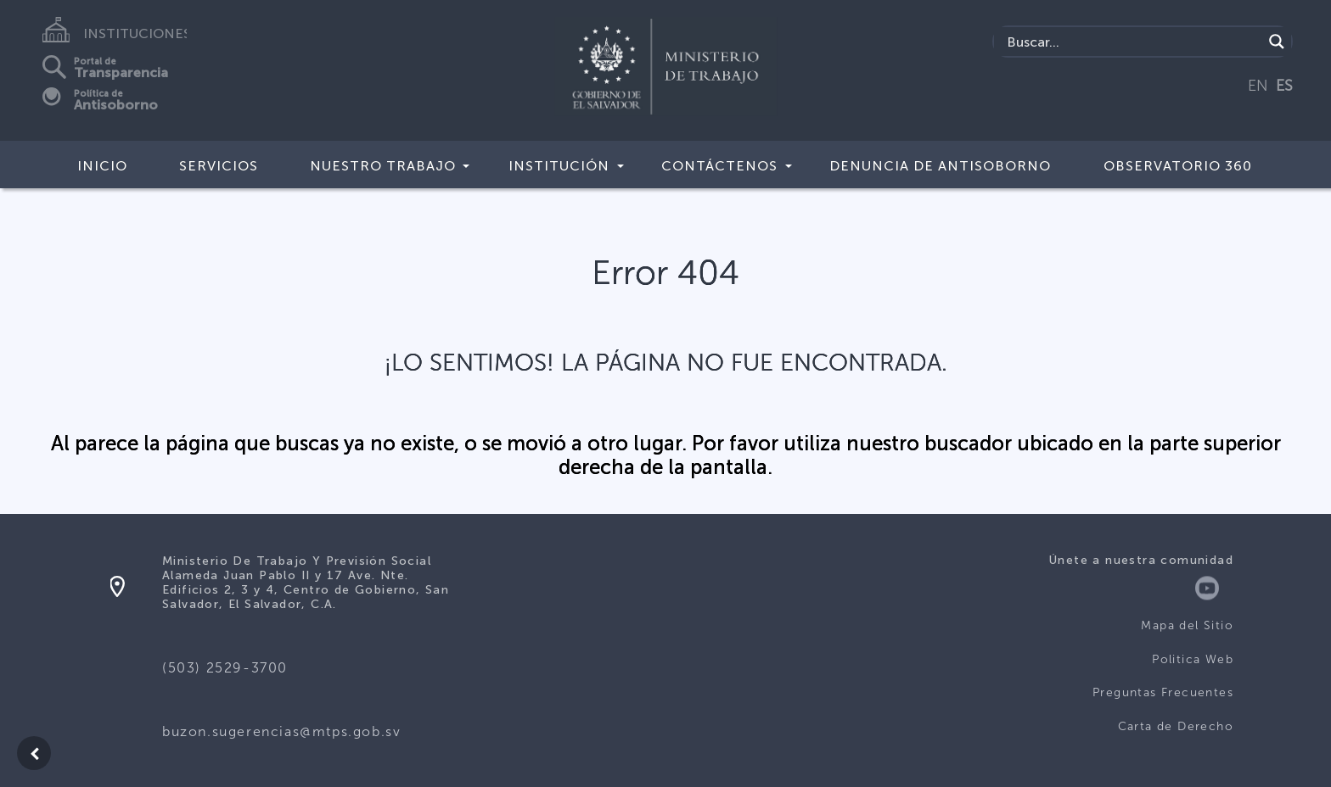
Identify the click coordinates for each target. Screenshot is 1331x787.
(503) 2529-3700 (225, 668)
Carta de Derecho (1175, 726)
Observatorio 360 (1178, 166)
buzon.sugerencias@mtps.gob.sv (281, 731)
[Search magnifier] (1276, 41)
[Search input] (1133, 41)
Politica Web (1192, 659)
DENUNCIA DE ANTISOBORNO (940, 166)
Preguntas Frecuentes (1162, 692)
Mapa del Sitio (1187, 625)
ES (1284, 85)
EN (1258, 85)
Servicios (218, 166)
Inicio (102, 166)
